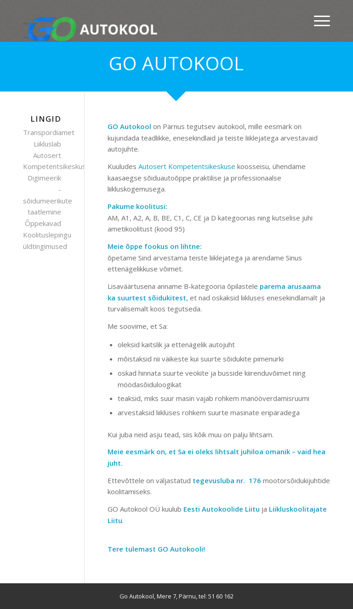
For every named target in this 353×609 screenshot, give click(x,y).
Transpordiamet (48, 132)
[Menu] (317, 20)
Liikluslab (47, 143)
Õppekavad (43, 223)
